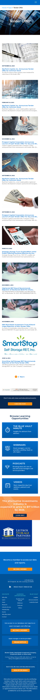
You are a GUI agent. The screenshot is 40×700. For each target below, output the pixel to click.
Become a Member (20, 569)
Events (4, 612)
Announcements (33, 600)
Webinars (20, 603)
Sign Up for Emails (20, 670)
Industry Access (6, 607)
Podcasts (20, 605)
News (3, 602)
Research (4, 604)
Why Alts (4, 597)
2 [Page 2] (18, 377)
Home (4, 8)
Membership (5, 609)
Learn (3, 600)
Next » (22, 377)
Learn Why (20, 515)
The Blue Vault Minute (20, 599)
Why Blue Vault (6, 614)
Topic (10, 8)
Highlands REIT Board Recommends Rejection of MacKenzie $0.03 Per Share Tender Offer (17, 289)
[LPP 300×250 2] (16, 546)
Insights (36, 597)
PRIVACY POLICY (18, 587)
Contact (4, 617)
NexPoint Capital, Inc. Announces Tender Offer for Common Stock (18, 69)
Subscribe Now (20, 404)
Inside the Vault (33, 602)
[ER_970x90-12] (20, 391)
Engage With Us (20, 642)
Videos (20, 608)
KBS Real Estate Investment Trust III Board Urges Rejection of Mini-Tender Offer (18, 325)
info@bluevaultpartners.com (16, 580)
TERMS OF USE (28, 587)
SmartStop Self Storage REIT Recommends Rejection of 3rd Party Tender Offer (18, 362)
